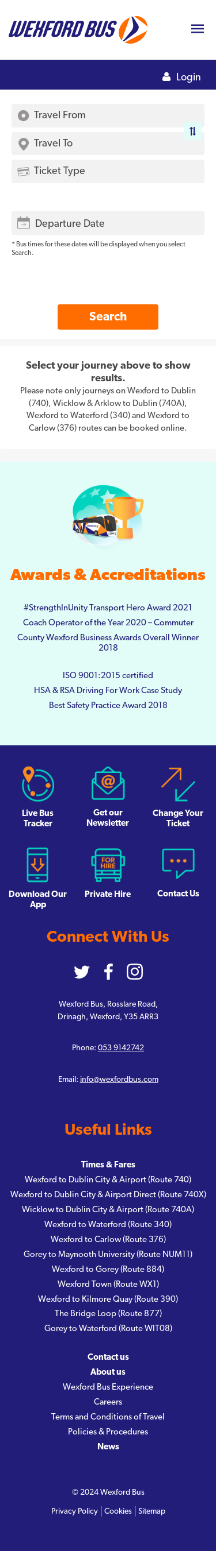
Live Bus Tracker (37, 796)
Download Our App (38, 877)
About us (108, 1372)
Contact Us (178, 872)
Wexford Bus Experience (108, 1387)
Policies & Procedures (108, 1432)
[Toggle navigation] (197, 30)
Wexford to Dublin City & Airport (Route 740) (108, 1179)
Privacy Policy (74, 1511)
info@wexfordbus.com (119, 1080)
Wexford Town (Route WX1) (108, 1284)
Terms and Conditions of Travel (108, 1417)
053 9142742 (121, 1048)
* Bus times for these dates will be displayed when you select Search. (98, 248)
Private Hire (108, 872)
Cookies (118, 1511)
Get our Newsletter (107, 796)
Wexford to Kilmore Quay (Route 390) (108, 1299)
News (108, 1446)
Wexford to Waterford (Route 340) (108, 1224)
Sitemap (151, 1511)
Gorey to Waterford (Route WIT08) (108, 1328)
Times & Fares (108, 1165)
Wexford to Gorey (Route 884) (108, 1269)
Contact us (108, 1357)
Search (108, 317)
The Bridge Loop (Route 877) (108, 1313)
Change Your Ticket (178, 796)
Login (181, 77)
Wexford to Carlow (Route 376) (108, 1239)
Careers (108, 1402)
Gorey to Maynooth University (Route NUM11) (108, 1254)
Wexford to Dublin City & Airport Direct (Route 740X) (108, 1194)
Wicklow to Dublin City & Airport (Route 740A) (108, 1209)
